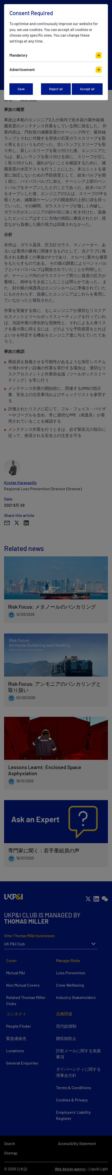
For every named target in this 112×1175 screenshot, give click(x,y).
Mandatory (18, 55)
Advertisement (22, 69)
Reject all (56, 89)
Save (21, 89)
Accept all (87, 89)
